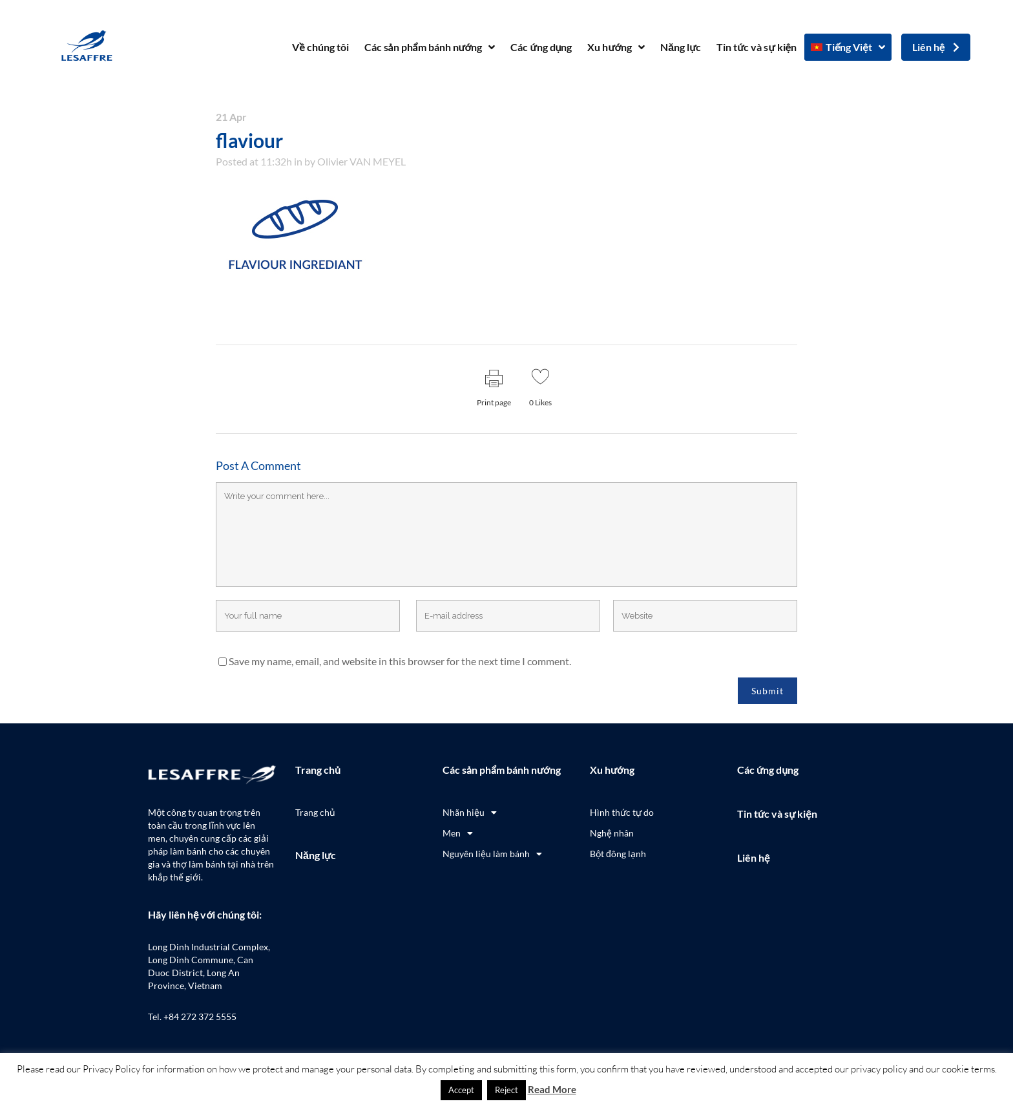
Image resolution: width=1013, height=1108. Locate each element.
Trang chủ (317, 769)
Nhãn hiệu (470, 812)
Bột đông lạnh (618, 853)
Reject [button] (506, 1090)
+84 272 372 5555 (199, 1016)
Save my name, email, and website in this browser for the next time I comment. (400, 661)
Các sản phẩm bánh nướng (430, 47)
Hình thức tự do (622, 812)
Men (458, 833)
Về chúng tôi (320, 47)
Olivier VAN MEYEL (361, 161)
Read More (552, 1089)
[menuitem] (848, 47)
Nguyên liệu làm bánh (492, 853)
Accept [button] (461, 1090)
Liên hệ (753, 857)
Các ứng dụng (541, 47)
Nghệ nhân (612, 832)
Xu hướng (616, 47)
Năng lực (680, 47)
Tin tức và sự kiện (756, 47)
